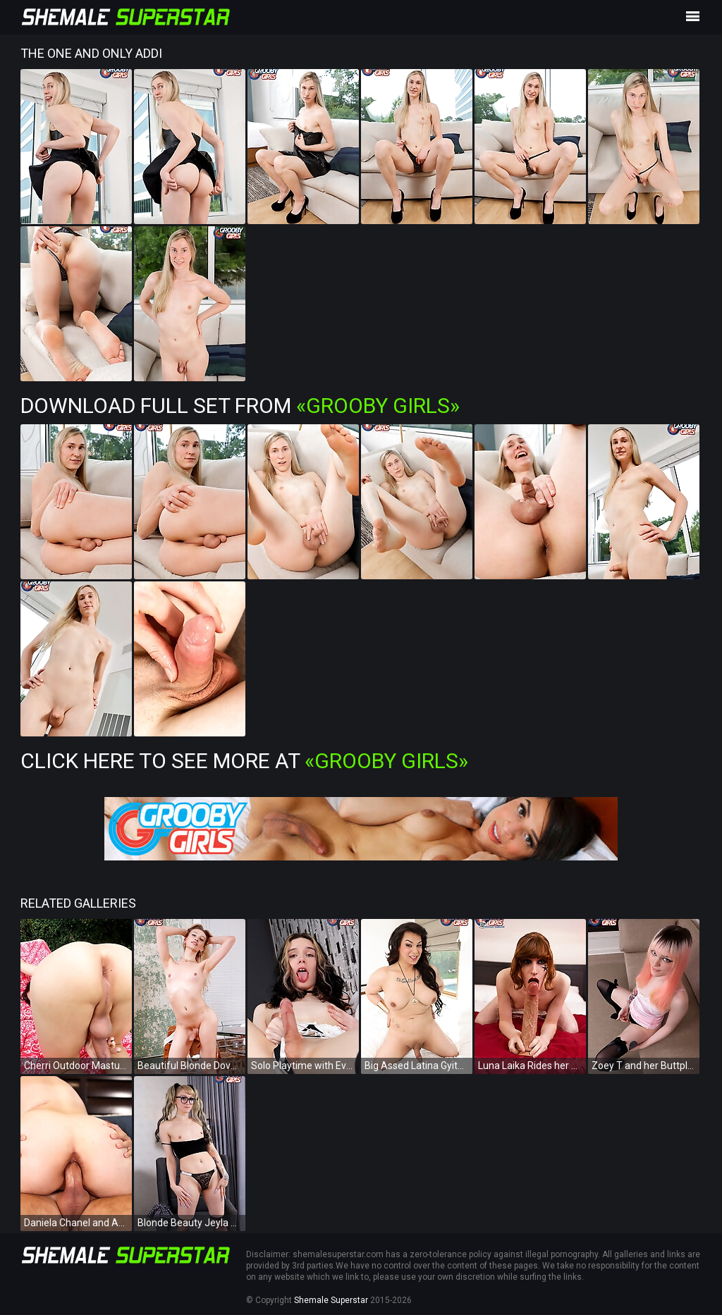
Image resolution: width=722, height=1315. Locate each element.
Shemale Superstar (331, 1300)
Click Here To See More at (244, 760)
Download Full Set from (240, 405)
